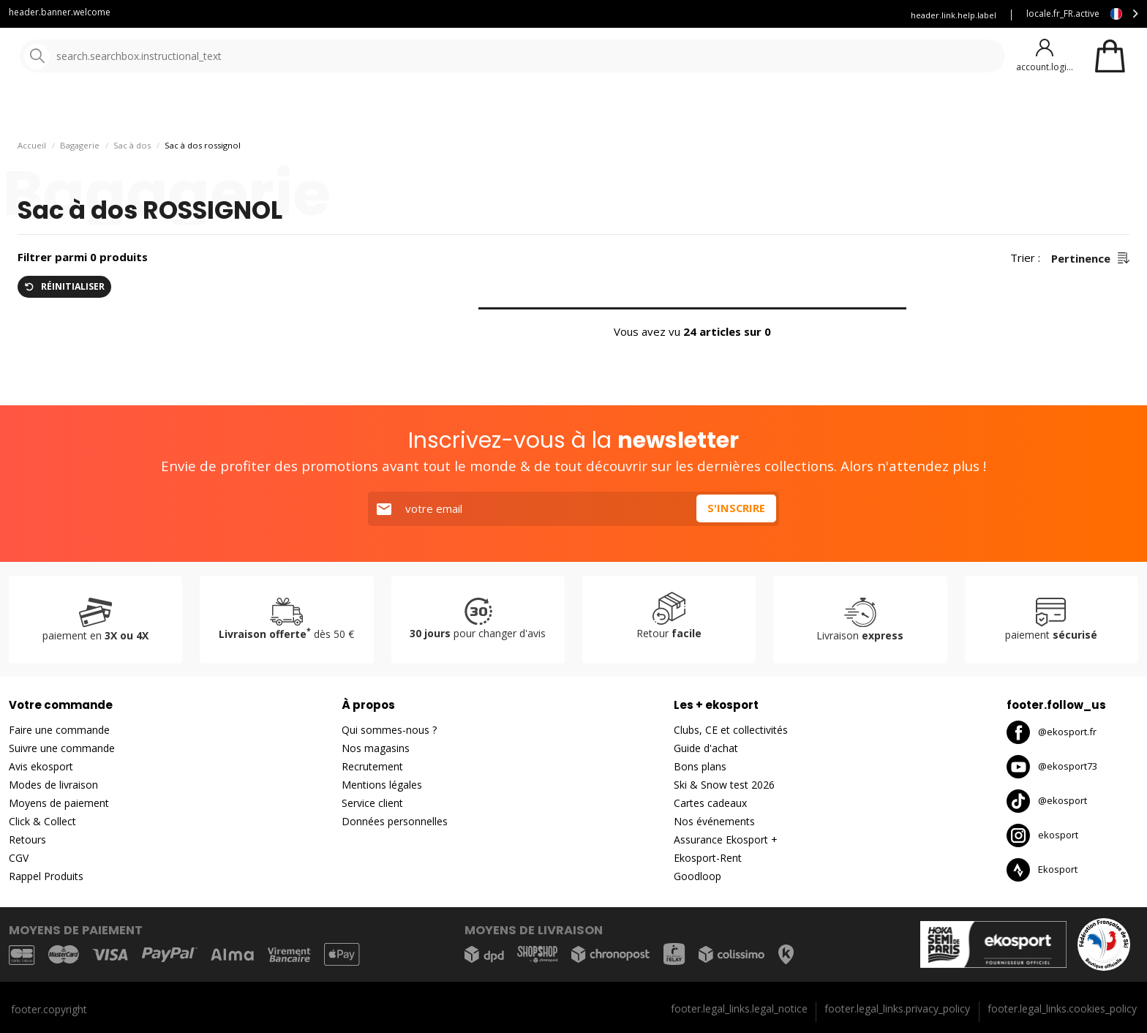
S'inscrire (736, 508)
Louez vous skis (738, 15)
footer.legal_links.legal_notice (739, 1008)
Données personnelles (395, 821)
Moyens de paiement (59, 803)
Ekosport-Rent (708, 858)
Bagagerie (79, 183)
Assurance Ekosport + (838, 15)
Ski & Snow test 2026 (724, 785)
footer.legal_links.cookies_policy (1062, 1008)
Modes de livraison (53, 785)
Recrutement (372, 766)
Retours (27, 839)
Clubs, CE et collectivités (731, 730)
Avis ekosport (41, 766)
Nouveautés (545, 109)
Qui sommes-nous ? (389, 730)
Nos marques (453, 109)
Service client (571, 15)
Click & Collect (42, 821)
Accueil (32, 183)
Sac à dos (132, 183)
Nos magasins (376, 748)
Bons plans (644, 109)
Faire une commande (59, 730)
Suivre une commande (62, 748)
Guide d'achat (706, 748)
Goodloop (697, 876)
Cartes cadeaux (710, 803)
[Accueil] (86, 57)
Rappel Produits (46, 876)
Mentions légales (382, 785)
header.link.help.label (953, 15)
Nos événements (714, 821)
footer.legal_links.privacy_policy (897, 1008)
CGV (19, 858)
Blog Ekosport (652, 15)
